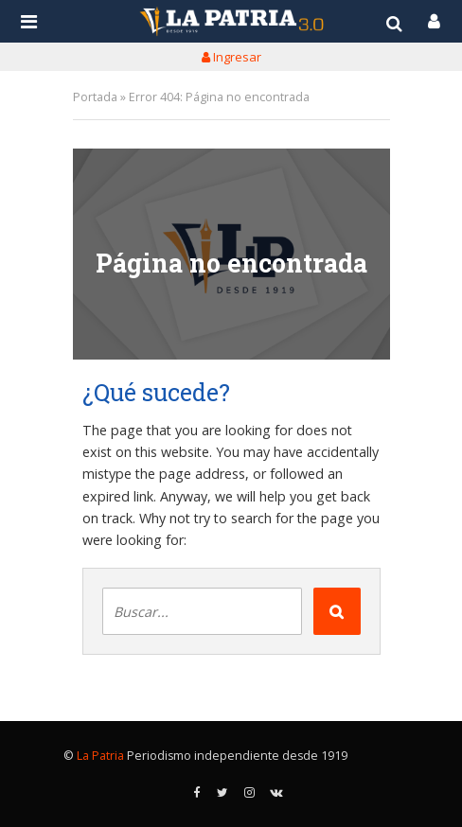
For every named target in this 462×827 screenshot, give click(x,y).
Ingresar (231, 56)
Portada (95, 97)
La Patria (100, 756)
